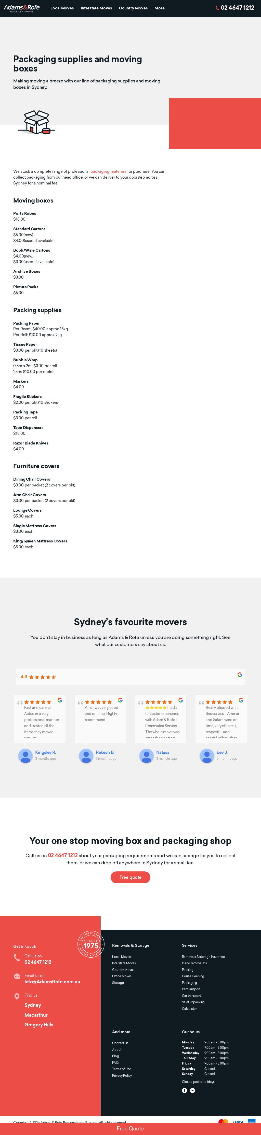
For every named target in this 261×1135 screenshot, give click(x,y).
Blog (115, 1060)
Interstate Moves (96, 8)
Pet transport (191, 994)
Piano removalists (194, 968)
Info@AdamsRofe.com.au (52, 986)
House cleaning (193, 981)
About (116, 1054)
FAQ (115, 1067)
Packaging (189, 987)
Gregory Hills (38, 1030)
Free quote (130, 880)
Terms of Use (121, 1074)
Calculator (189, 1013)
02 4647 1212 (237, 8)
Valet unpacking (193, 1007)
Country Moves (133, 8)
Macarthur (36, 1020)
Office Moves (121, 981)
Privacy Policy (122, 1080)
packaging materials (108, 172)
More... (160, 8)
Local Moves (62, 8)
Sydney (32, 1010)
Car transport (191, 1000)
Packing (187, 974)
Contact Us (120, 1048)
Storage (118, 987)
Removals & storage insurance (203, 961)
